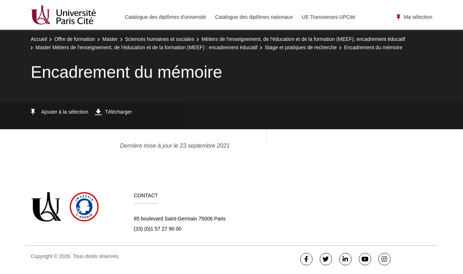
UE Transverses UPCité (328, 17)
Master (110, 39)
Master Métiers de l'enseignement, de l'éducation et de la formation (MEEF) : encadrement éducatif (146, 47)
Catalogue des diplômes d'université (165, 17)
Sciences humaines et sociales (159, 39)
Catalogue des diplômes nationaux (254, 17)
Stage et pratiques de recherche (301, 47)
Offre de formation (74, 39)
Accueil (39, 39)
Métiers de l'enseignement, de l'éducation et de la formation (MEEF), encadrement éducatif (303, 39)
